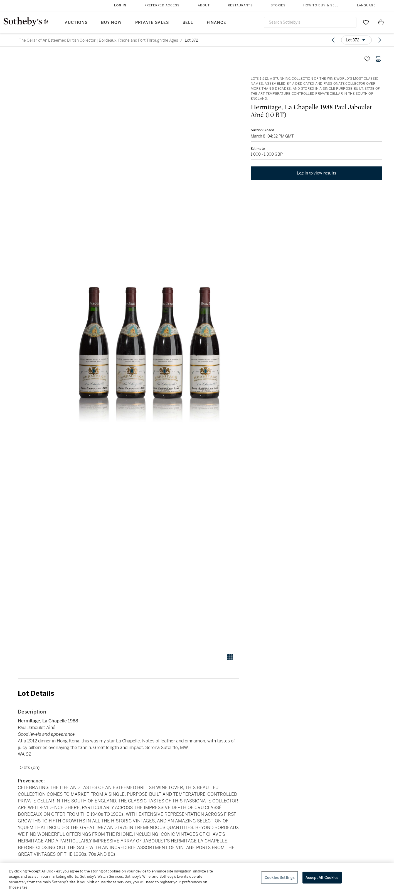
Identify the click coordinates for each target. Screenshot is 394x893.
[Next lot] (379, 40)
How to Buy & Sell (321, 5)
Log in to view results (316, 173)
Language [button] (366, 5)
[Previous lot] (333, 40)
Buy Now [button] (111, 22)
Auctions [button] (76, 22)
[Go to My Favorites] (366, 22)
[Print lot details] (378, 58)
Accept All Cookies (322, 877)
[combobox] (310, 22)
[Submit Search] (350, 22)
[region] (197, 878)
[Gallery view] (230, 657)
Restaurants (240, 5)
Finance (216, 22)
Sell (188, 22)
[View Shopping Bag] (381, 22)
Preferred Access (161, 5)
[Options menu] (356, 40)
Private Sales (152, 22)
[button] (149, 350)
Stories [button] (278, 5)
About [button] (204, 5)
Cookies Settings (280, 877)
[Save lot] (367, 58)
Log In (120, 5)
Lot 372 (191, 40)
